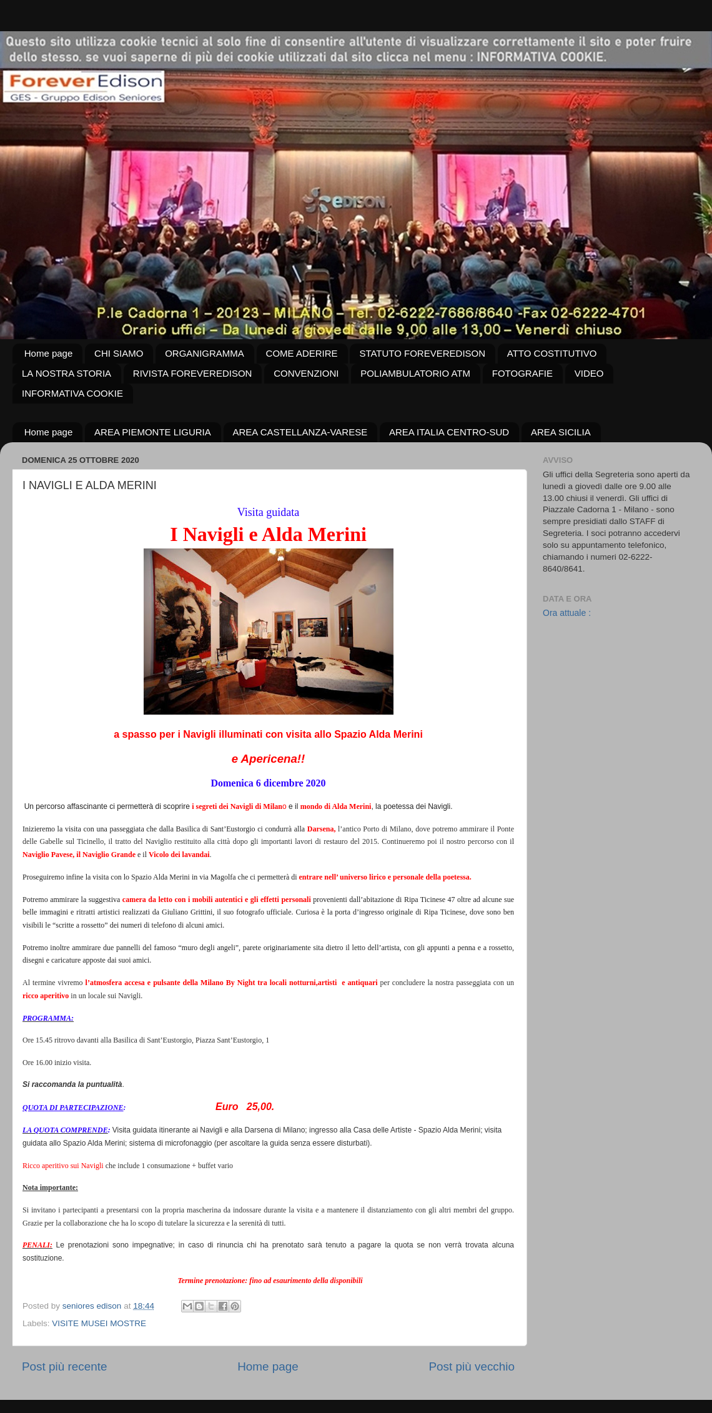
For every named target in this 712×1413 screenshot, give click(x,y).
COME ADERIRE (302, 353)
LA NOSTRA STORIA (66, 373)
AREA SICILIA (561, 432)
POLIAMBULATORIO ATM (415, 373)
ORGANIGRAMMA (204, 353)
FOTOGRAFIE (522, 373)
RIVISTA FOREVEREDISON (192, 373)
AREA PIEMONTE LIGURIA (152, 432)
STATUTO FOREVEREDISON (422, 353)
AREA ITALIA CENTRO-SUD (449, 432)
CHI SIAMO (118, 353)
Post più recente (64, 1366)
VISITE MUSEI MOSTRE (99, 1323)
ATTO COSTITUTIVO (552, 353)
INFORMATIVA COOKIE (72, 393)
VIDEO (589, 373)
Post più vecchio (471, 1366)
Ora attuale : (567, 613)
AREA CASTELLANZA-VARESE (300, 432)
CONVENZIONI (306, 373)
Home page (48, 353)
